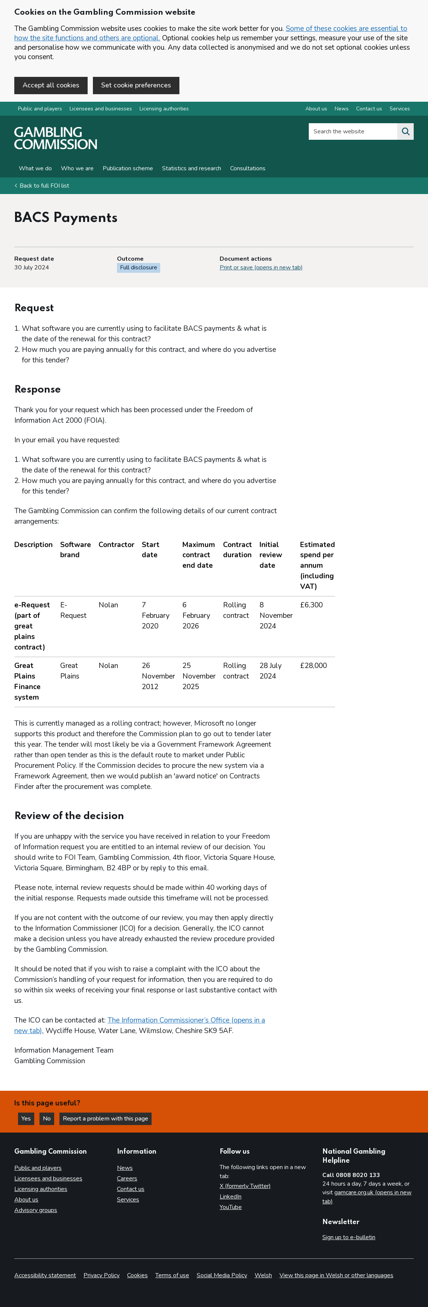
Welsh (263, 1275)
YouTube (231, 1207)
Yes (27, 1118)
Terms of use (172, 1275)
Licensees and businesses (101, 108)
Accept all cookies (51, 85)
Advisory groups (35, 1210)
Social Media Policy (222, 1275)
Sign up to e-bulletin (348, 1237)
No (48, 1118)
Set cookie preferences (136, 85)
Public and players (40, 108)
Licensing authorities (164, 108)
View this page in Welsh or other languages (336, 1275)
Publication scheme (128, 168)
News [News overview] (342, 108)
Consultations (248, 168)
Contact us (130, 1189)
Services (128, 1199)
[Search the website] (405, 131)
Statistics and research (191, 168)
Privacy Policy (101, 1275)
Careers (127, 1178)
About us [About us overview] (316, 108)
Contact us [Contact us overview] (369, 108)
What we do (35, 168)
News (125, 1168)
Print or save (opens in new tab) (261, 267)
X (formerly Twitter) (245, 1186)
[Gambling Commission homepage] (55, 147)
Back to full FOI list (44, 186)
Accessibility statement (45, 1275)
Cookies (137, 1275)
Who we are (77, 168)
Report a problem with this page (105, 1118)
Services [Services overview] (400, 108)
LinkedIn (230, 1196)
